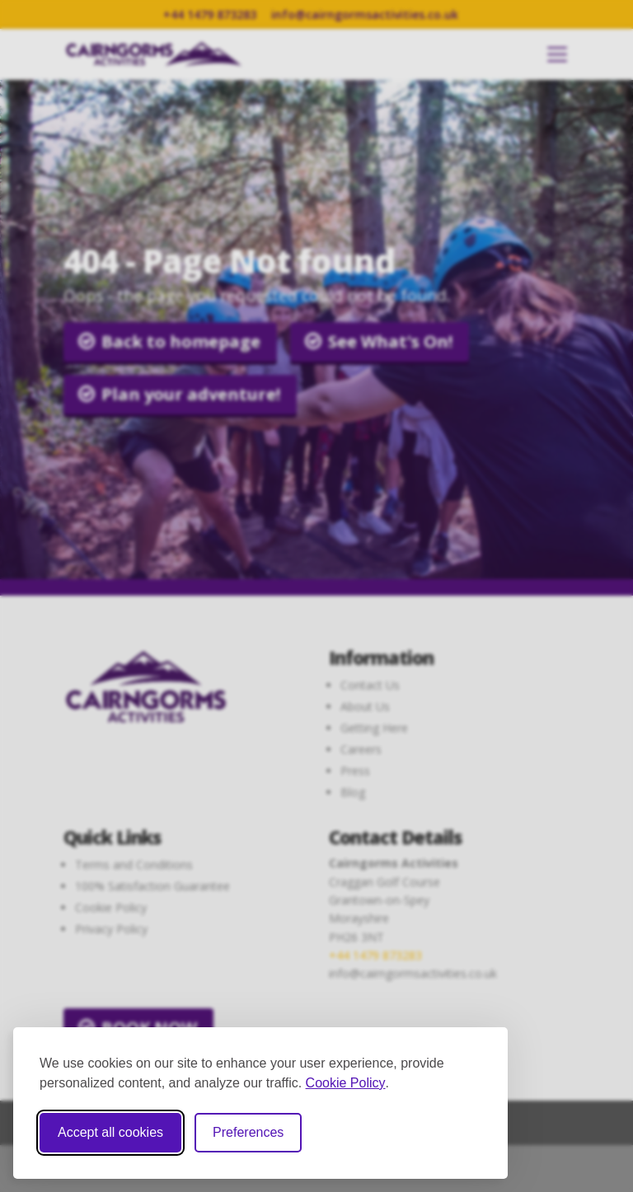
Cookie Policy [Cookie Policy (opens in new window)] (346, 1083)
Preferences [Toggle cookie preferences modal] (248, 1132)
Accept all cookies (110, 1132)
